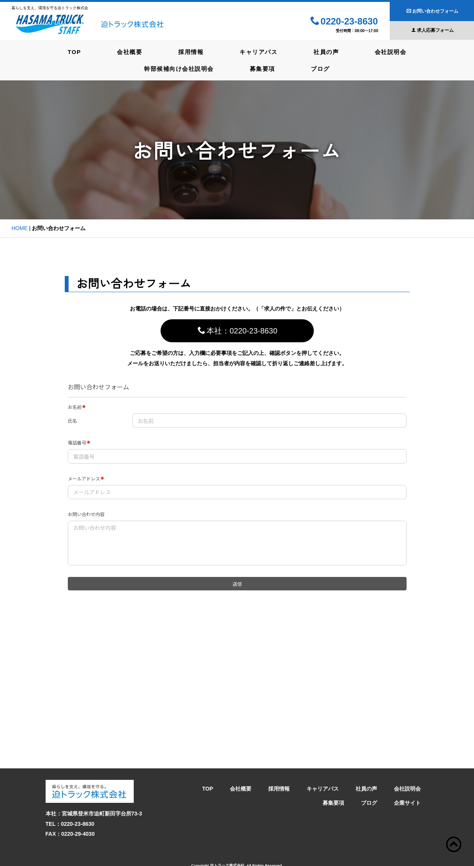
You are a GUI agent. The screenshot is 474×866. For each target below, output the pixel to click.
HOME (19, 227)
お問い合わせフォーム (432, 11)
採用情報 (190, 51)
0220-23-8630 (344, 21)
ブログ (322, 68)
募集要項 (262, 68)
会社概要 (126, 51)
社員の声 (329, 51)
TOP (69, 51)
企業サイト (407, 788)
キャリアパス (260, 51)
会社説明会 (396, 51)
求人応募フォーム (432, 30)
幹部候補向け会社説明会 (177, 68)
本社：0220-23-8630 (237, 329)
